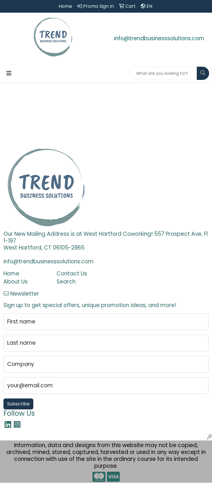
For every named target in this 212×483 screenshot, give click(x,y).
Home (11, 273)
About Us (15, 281)
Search (66, 281)
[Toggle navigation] (9, 73)
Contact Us (72, 273)
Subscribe (18, 403)
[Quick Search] (163, 73)
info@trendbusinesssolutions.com (159, 38)
